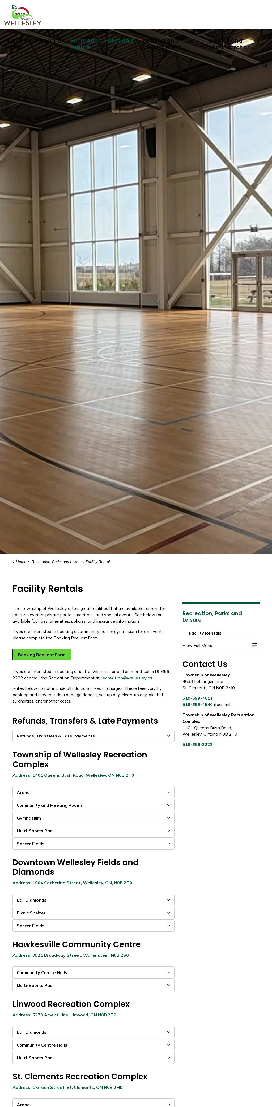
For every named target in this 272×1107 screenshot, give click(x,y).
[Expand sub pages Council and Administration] (270, 44)
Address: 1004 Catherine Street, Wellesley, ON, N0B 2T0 (72, 882)
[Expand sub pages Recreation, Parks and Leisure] (136, 44)
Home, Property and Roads (33, 44)
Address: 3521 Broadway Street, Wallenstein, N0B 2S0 (70, 955)
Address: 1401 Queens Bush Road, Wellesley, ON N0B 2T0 (73, 775)
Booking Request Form (42, 654)
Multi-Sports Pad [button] (35, 830)
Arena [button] (23, 792)
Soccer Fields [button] (30, 843)
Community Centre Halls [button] (42, 972)
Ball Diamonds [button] (31, 900)
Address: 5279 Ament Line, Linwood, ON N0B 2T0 (64, 1014)
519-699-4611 (197, 698)
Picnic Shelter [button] (31, 912)
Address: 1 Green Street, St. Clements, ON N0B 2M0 (67, 1087)
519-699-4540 (197, 704)
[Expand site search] (265, 65)
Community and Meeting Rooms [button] (50, 805)
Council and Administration (229, 44)
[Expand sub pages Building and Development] (202, 44)
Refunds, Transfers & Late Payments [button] (56, 736)
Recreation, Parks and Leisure (101, 44)
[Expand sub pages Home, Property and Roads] (64, 44)
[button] (215, 645)
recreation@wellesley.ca (126, 677)
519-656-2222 (197, 744)
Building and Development (161, 44)
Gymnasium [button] (29, 818)
